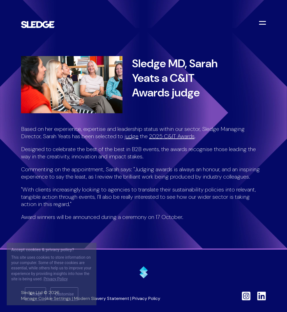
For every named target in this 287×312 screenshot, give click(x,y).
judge (131, 136)
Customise (64, 294)
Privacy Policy (146, 298)
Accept (35, 294)
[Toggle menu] (263, 23)
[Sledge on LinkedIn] (261, 296)
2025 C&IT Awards (172, 136)
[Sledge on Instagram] (246, 296)
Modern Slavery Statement (101, 298)
